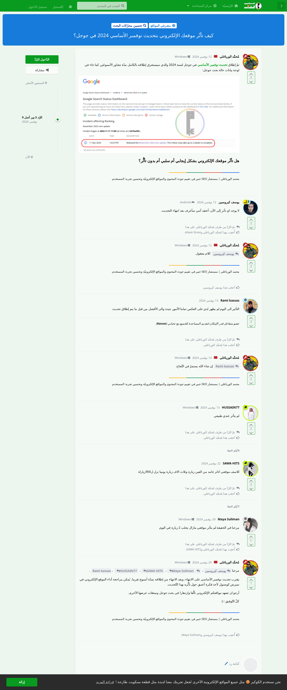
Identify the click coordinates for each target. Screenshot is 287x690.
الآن (29, 157)
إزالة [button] (22, 682)
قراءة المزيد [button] (105, 682)
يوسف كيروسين (223, 254)
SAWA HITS (154, 571)
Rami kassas (225, 366)
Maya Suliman (183, 571)
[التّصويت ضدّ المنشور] (251, 81)
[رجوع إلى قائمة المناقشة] (281, 6)
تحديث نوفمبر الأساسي (212, 65)
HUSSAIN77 (128, 571)
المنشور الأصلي (36, 83)
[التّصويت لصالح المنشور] (251, 74)
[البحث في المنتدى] (102, 6)
